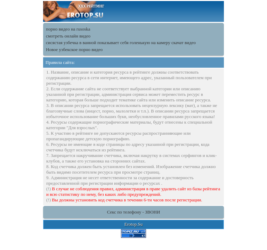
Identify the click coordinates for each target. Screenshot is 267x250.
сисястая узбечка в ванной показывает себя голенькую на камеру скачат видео (121, 42)
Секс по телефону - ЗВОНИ (133, 212)
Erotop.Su (133, 224)
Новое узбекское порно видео (74, 49)
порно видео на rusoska (68, 29)
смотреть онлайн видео (68, 36)
